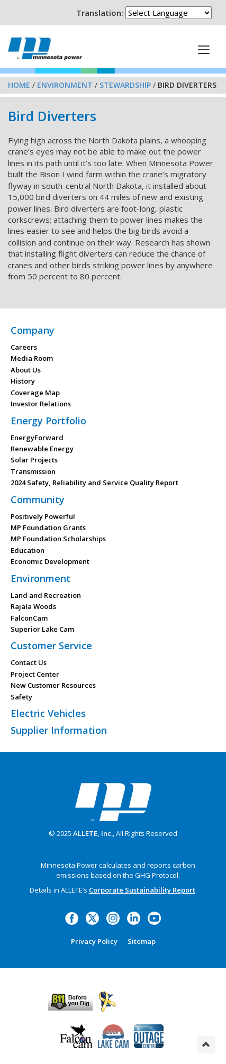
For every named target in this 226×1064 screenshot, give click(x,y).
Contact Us (29, 662)
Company (33, 330)
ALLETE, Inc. (93, 833)
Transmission (33, 471)
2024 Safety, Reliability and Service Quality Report (94, 482)
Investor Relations (41, 403)
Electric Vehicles (48, 713)
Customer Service (51, 645)
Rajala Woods (33, 606)
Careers (24, 347)
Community (38, 499)
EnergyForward (37, 437)
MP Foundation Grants (48, 527)
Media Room (32, 358)
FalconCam (29, 618)
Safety (21, 697)
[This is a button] (203, 49)
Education (27, 550)
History (23, 381)
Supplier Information (59, 730)
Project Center (35, 674)
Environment (65, 85)
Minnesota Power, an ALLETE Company (45, 48)
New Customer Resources (53, 685)
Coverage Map (35, 392)
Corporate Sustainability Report (142, 890)
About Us (26, 370)
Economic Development (50, 561)
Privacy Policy (94, 941)
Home (19, 85)
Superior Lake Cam (42, 629)
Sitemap (142, 941)
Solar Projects (34, 460)
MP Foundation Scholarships (58, 538)
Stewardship (125, 85)
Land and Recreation (46, 595)
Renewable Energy (42, 448)
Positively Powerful (43, 516)
